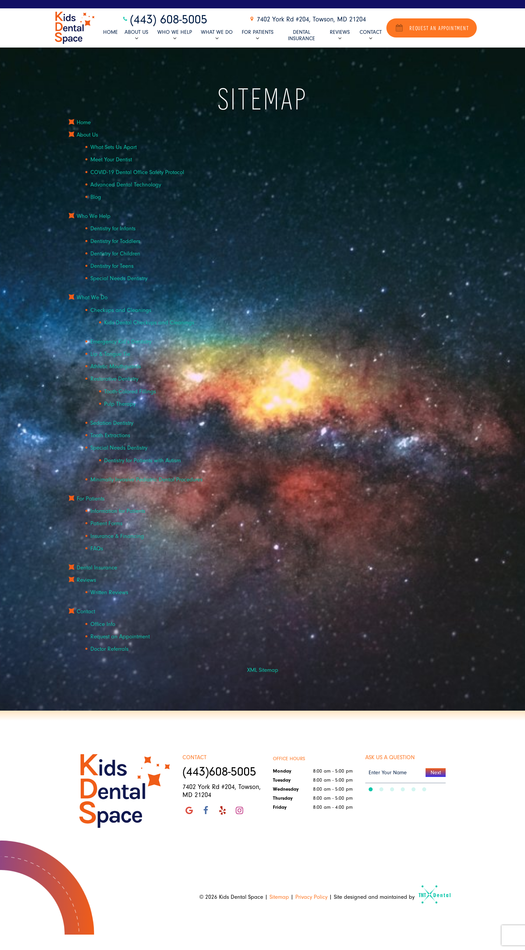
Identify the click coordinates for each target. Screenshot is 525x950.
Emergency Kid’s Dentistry (120, 341)
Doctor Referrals (109, 649)
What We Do (217, 35)
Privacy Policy (311, 897)
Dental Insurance (301, 35)
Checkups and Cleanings (120, 310)
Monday (282, 771)
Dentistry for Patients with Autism (142, 460)
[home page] (74, 28)
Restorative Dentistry (114, 379)
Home (110, 32)
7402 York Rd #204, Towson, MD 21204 (307, 19)
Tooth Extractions (110, 435)
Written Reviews (109, 592)
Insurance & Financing (117, 536)
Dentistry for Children (115, 253)
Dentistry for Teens (112, 266)
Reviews (340, 35)
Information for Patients (117, 511)
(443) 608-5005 (164, 19)
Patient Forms (106, 523)
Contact (371, 35)
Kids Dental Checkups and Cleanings (149, 322)
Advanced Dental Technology (125, 184)
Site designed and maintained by (389, 897)
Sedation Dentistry (111, 423)
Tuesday (282, 780)
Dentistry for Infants (113, 229)
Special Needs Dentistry (118, 278)
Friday (280, 807)
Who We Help (174, 35)
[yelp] (222, 810)
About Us (136, 35)
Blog (95, 197)
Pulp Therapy (120, 404)
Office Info (102, 624)
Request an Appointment (431, 27)
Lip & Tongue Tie (110, 354)
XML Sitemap (262, 670)
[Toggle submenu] (136, 38)
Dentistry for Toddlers (115, 241)
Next (435, 773)
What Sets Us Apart (113, 147)
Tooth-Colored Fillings (130, 391)
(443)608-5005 (219, 772)
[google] (189, 810)
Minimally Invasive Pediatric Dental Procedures (146, 479)
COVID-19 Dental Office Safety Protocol (137, 172)
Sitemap (279, 897)
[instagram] (239, 810)
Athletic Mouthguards (115, 366)
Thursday (283, 798)
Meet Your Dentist (111, 160)
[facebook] (206, 810)
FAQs (96, 548)
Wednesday (286, 789)
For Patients (258, 35)
